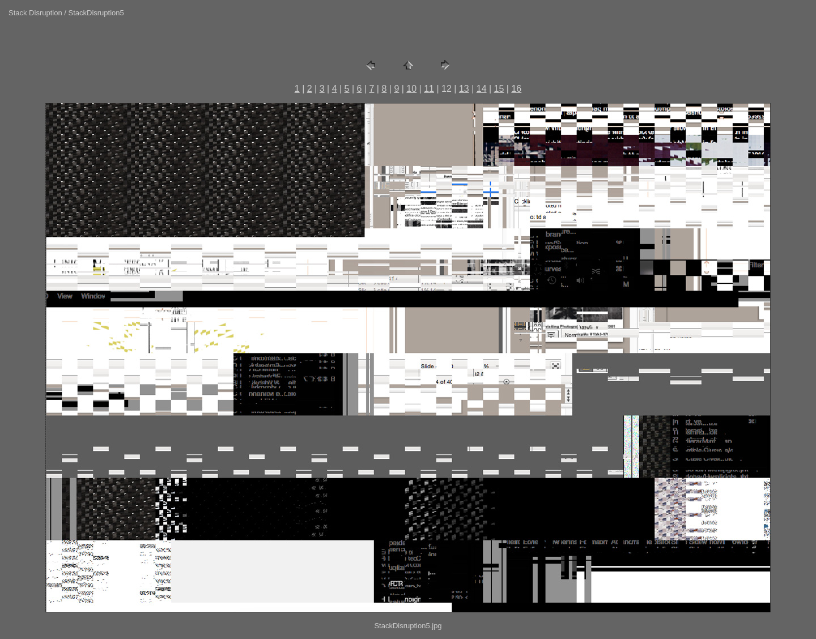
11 (429, 88)
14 (482, 88)
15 (499, 88)
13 (464, 88)
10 (411, 88)
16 (516, 88)
